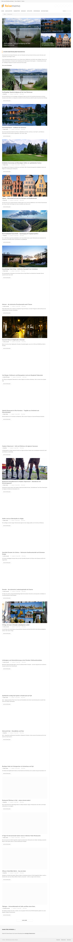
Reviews (23, 1)
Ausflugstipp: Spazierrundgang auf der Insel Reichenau (17, 44)
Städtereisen (36, 11)
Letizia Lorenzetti (6, 306)
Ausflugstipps (8, 11)
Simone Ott (5, 200)
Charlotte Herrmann (6, 908)
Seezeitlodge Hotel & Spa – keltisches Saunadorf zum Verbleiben (20, 269)
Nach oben (69, 939)
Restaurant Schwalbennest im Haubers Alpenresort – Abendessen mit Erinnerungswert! (21, 482)
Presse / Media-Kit (18, 1)
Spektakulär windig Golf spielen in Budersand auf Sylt (17, 695)
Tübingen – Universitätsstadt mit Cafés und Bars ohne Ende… (19, 906)
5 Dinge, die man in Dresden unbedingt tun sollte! (15, 625)
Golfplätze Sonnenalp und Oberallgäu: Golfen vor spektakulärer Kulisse (48, 44)
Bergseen (23, 11)
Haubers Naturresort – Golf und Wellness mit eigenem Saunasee (20, 446)
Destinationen (44, 11)
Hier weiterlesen (6, 100)
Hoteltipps (29, 11)
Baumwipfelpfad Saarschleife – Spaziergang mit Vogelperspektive (20, 234)
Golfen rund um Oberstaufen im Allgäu (13, 518)
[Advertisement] (61, 58)
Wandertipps (17, 11)
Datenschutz (63, 939)
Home (2, 11)
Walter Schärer (5, 129)
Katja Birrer (5, 94)
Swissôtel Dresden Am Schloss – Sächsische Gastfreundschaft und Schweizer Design (23, 553)
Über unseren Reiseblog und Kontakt (8, 1)
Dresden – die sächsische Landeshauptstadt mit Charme (17, 589)
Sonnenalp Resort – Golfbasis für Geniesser (52, 31)
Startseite (58, 939)
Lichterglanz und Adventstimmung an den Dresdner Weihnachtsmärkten (22, 660)
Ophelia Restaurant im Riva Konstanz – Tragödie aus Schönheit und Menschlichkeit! (20, 411)
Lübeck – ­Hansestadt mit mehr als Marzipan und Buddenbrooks (63, 44)
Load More (24, 920)
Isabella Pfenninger (6, 377)
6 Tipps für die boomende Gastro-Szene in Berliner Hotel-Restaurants (21, 836)
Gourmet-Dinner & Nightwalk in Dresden (13, 340)
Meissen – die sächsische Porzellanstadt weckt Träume (17, 304)
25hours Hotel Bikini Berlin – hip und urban (14, 871)
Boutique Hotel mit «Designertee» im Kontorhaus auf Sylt (18, 766)
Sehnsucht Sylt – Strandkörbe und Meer (13, 731)
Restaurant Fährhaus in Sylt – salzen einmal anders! (16, 800)
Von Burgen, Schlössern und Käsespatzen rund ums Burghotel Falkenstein (22, 375)
